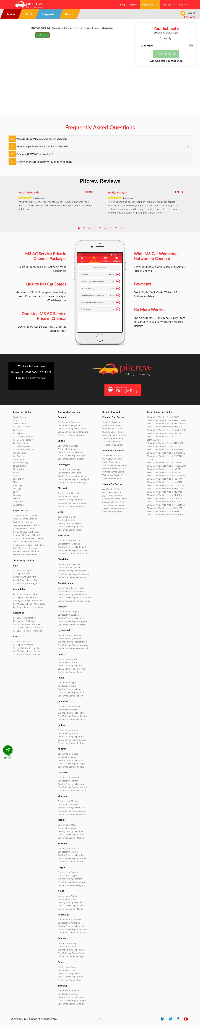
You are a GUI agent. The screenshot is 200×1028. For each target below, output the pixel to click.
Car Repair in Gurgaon (68, 614)
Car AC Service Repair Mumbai (72, 858)
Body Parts (18, 501)
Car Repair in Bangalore (69, 425)
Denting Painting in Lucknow (71, 784)
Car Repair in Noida (67, 899)
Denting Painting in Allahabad (27, 624)
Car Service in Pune (67, 967)
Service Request (20, 417)
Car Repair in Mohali (67, 828)
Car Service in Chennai (68, 493)
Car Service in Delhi (67, 516)
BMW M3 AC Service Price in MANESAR (165, 488)
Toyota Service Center (112, 444)
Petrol (42, 34)
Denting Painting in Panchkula (72, 926)
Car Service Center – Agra (25, 583)
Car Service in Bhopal (68, 445)
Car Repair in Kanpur (68, 757)
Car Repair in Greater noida (71, 591)
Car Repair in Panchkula (69, 922)
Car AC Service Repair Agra (25, 580)
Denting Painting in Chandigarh (72, 476)
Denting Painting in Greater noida (73, 594)
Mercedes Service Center (114, 468)
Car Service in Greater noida (71, 587)
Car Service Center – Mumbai (71, 861)
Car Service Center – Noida (70, 908)
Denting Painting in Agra (24, 576)
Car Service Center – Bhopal (71, 458)
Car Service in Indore (67, 659)
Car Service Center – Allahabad (27, 630)
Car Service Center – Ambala (26, 654)
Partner (134, 4)
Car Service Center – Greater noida (74, 600)
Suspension (18, 478)
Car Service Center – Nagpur (71, 885)
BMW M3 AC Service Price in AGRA (163, 417)
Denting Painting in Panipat (70, 949)
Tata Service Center (111, 441)
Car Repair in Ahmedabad (25, 597)
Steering (17, 495)
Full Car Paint (19, 452)
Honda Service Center (112, 428)
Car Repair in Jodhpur (68, 733)
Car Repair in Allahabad (24, 620)
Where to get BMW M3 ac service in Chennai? (42, 146)
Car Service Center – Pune (70, 980)
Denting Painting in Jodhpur (71, 736)
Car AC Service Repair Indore (71, 668)
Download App (20, 423)
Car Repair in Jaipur (67, 685)
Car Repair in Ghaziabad (69, 567)
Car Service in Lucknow (69, 777)
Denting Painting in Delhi (69, 523)
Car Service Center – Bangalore (72, 435)
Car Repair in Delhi (66, 520)
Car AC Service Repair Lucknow (72, 787)
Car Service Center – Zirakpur (71, 1003)
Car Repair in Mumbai (68, 851)
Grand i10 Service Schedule (26, 531)
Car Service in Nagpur (68, 872)
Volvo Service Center (112, 478)
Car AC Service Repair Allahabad (28, 627)
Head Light (18, 485)
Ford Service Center (111, 425)
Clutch (16, 475)
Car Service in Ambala (23, 641)
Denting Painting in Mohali (70, 831)
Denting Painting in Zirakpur (71, 997)
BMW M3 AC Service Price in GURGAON (165, 462)
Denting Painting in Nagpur (70, 878)
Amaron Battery (20, 462)
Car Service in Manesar (68, 801)
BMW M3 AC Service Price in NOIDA (163, 501)
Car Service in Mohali (68, 824)
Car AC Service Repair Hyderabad (73, 645)
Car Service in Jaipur (67, 682)
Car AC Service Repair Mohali (71, 834)
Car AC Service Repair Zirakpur (72, 1000)
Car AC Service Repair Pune (70, 976)
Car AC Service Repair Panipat (72, 953)
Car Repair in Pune (66, 970)
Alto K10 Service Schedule (25, 518)
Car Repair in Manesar (68, 804)
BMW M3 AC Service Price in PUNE (163, 511)
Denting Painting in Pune (69, 973)
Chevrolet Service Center (114, 422)
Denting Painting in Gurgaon (71, 618)
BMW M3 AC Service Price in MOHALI (164, 491)
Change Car (190, 17)
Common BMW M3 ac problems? (34, 153)
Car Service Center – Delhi (70, 529)
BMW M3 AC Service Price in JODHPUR (165, 478)
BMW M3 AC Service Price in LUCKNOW (165, 485)
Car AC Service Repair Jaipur (71, 692)
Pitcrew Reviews (100, 180)
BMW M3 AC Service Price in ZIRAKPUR (165, 514)
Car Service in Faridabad (69, 540)
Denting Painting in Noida (70, 902)
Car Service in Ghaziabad (69, 564)
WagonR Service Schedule (25, 515)
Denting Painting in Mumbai (71, 855)
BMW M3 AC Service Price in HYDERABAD (166, 465)
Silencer (17, 498)
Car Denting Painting (23, 439)
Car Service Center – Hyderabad (73, 648)
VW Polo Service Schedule (25, 548)
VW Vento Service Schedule (26, 551)
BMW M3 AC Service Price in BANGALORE (166, 430)
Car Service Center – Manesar (72, 814)
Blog (122, 4)
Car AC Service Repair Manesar (72, 811)
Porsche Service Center (113, 471)
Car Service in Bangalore (69, 422)
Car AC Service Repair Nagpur (72, 882)
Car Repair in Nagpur (68, 875)
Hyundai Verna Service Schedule (28, 538)
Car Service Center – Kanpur (71, 766)
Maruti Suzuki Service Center (116, 435)
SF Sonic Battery (20, 465)
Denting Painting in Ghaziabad (72, 570)
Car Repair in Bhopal (67, 449)
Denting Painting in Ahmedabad (28, 600)
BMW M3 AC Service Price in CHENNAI (165, 443)
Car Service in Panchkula (69, 919)
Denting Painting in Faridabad (72, 547)
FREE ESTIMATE (8, 757)
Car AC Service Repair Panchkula (73, 929)
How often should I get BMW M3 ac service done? (44, 161)
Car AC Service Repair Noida (71, 905)
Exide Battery (19, 459)
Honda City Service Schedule (26, 541)
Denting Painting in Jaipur (70, 689)
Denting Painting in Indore (70, 665)
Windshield (18, 504)
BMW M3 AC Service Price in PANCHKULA (166, 504)
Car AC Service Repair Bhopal (71, 455)
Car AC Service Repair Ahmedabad (29, 603)
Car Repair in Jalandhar (69, 709)
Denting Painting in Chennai (71, 499)
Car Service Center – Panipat (71, 956)
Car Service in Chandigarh (70, 469)
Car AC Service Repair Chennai (72, 502)
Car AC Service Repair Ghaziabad (73, 574)
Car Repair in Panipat (68, 946)
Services (168, 4)
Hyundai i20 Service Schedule (27, 535)
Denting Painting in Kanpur (70, 760)
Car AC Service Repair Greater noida (75, 597)
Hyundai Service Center (113, 431)
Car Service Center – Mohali (71, 837)
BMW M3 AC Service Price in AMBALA (164, 426)
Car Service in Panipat (68, 943)
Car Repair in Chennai (68, 496)
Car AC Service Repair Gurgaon (72, 621)
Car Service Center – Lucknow (72, 790)
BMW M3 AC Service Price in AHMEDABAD (167, 420)
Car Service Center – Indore (70, 672)
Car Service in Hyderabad (70, 635)
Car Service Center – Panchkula (72, 932)
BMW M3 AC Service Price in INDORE (164, 469)
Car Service (18, 430)
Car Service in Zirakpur (68, 990)
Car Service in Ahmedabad (25, 594)
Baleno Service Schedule (24, 528)
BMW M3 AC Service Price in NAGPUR (164, 498)
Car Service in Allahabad (24, 617)
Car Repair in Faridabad (69, 543)
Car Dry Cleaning (21, 443)
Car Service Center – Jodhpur (71, 743)
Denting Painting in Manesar (71, 807)
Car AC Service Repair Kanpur (72, 763)
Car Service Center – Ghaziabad (72, 577)
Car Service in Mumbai (68, 848)
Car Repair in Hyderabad (69, 638)
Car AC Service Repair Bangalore (73, 431)
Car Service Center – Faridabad (72, 553)
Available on (123, 389)
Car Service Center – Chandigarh (73, 482)
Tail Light (17, 488)
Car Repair (18, 433)
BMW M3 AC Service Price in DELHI (163, 446)
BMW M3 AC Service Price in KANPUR (164, 482)
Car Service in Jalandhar (69, 706)
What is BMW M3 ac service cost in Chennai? (41, 138)
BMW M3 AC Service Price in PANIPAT (164, 508)
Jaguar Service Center (112, 462)
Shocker (17, 482)
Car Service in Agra (22, 570)
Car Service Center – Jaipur (70, 695)
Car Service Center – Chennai (71, 506)
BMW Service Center (112, 458)
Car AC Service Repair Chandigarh (74, 479)
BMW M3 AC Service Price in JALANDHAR (166, 475)
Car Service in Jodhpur (68, 730)
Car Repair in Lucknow (68, 780)
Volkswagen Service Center (115, 475)
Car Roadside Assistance (24, 449)
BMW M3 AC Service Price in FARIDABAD (166, 449)
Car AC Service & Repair (24, 436)
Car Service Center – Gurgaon (72, 624)
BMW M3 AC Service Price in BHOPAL (164, 433)
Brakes (16, 472)
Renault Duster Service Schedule (28, 544)
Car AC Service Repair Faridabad (73, 550)
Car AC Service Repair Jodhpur (72, 739)
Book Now (150, 4)
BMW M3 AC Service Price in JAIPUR (163, 472)
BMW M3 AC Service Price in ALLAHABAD (166, 423)
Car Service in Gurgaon (68, 611)
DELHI (90, 192)
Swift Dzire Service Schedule (26, 525)
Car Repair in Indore (67, 662)
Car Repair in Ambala (23, 644)
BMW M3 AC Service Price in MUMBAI (164, 495)
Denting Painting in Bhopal (70, 452)
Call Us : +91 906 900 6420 (166, 61)
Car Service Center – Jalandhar (72, 719)
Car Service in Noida (67, 895)
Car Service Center (22, 426)
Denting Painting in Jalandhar (71, 712)
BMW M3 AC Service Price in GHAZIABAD (166, 452)
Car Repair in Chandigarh (69, 472)
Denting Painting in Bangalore (72, 428)
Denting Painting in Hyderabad (72, 641)
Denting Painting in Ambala (26, 648)
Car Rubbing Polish (22, 446)
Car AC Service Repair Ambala (27, 651)
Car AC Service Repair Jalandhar (73, 716)
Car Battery (18, 456)
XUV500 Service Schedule (25, 554)
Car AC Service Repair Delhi (70, 526)
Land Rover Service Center (114, 465)
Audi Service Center (111, 455)
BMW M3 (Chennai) (166, 33)
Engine (16, 491)
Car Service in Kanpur (68, 753)
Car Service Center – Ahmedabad (28, 607)
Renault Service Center (113, 438)
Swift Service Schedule (23, 522)
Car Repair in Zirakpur (68, 993)
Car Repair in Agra (21, 573)
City (183, 4)
